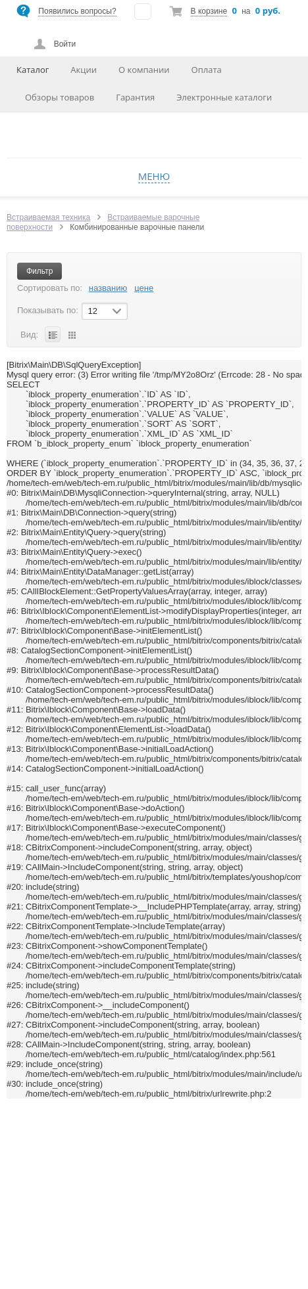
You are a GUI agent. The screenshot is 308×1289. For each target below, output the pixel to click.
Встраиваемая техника (48, 217)
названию (108, 288)
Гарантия (135, 97)
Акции (83, 70)
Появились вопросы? (77, 11)
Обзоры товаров (59, 97)
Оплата (207, 70)
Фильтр (39, 271)
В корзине (209, 11)
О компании (144, 70)
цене (143, 288)
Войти (65, 44)
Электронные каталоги (224, 97)
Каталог (32, 70)
